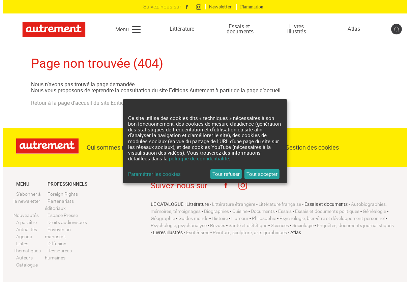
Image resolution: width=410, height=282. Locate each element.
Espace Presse (63, 215)
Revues (217, 225)
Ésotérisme (197, 232)
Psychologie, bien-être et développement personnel (332, 218)
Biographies (216, 211)
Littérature (182, 28)
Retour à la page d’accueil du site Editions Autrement (93, 102)
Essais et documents (239, 29)
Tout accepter (261, 173)
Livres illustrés (296, 29)
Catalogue (27, 265)
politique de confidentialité (199, 158)
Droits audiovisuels (67, 222)
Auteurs (24, 257)
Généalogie (374, 211)
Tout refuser (226, 173)
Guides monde (193, 218)
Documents (263, 211)
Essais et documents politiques (327, 211)
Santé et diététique (248, 225)
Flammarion (251, 6)
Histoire (220, 218)
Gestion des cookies (312, 147)
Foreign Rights (63, 194)
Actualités (26, 229)
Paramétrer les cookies (154, 174)
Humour (239, 218)
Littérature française (280, 204)
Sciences (280, 225)
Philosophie (264, 218)
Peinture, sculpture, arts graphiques (250, 232)
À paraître (26, 222)
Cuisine (239, 211)
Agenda (24, 236)
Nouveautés (26, 215)
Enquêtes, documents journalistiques (355, 225)
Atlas (354, 28)
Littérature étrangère (233, 204)
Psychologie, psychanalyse (179, 225)
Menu (122, 29)
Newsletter (220, 6)
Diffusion (57, 243)
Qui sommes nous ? (113, 147)
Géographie (163, 218)
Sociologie (303, 225)
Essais (285, 211)
